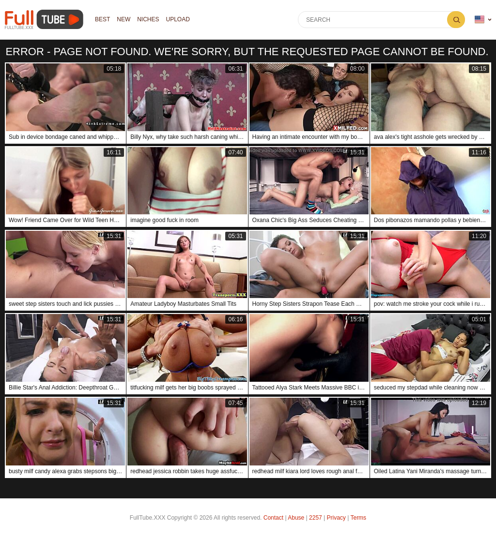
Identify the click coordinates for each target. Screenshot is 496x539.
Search (456, 19)
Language (479, 19)
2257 (315, 517)
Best (102, 20)
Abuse (296, 517)
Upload (178, 20)
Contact (273, 517)
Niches (148, 20)
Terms (358, 517)
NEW (123, 20)
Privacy (336, 517)
